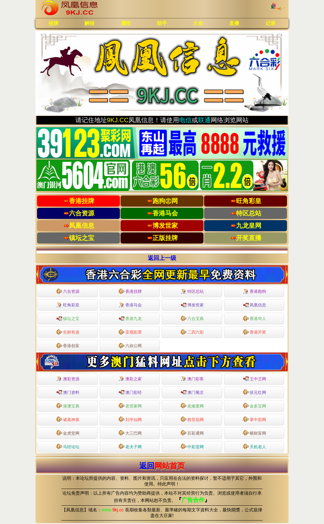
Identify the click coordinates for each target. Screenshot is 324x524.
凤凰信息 (254, 304)
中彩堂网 (192, 446)
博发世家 (192, 304)
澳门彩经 (130, 391)
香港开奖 (254, 331)
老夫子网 (130, 446)
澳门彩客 (192, 379)
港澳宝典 (67, 405)
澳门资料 (67, 391)
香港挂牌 (130, 291)
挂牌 (53, 23)
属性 (126, 23)
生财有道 (67, 331)
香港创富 (67, 345)
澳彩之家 (130, 379)
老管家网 (130, 405)
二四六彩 (192, 331)
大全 (198, 23)
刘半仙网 (130, 419)
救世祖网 (192, 419)
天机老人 (254, 446)
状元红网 (254, 391)
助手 (162, 23)
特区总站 (192, 291)
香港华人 (254, 318)
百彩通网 (192, 432)
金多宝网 (254, 405)
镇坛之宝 (67, 318)
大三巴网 (130, 432)
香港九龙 (130, 318)
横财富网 (254, 432)
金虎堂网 (67, 432)
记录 (270, 23)
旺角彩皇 (67, 305)
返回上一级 (162, 258)
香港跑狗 (254, 291)
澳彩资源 (67, 379)
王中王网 (254, 378)
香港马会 (130, 305)
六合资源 (67, 291)
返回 (162, 465)
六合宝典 (192, 318)
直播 (234, 23)
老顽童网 (192, 405)
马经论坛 (67, 446)
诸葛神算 (67, 419)
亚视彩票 (130, 331)
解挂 (89, 23)
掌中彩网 (254, 419)
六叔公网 (130, 345)
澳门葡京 (192, 391)
